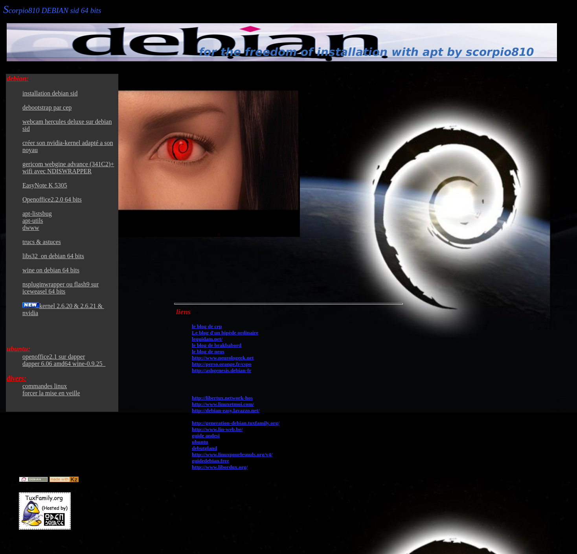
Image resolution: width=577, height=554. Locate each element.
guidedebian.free (210, 461)
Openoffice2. (52, 199)
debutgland (204, 448)
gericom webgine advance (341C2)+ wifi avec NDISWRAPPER (68, 167)
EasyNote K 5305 (44, 185)
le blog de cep (207, 326)
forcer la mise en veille (51, 393)
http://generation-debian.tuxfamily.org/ (235, 423)
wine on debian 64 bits (50, 270)
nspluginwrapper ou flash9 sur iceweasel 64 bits (60, 288)
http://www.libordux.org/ (220, 467)
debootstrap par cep (47, 107)
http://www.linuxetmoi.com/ (223, 404)
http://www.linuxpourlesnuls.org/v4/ (232, 454)
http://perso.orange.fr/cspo (222, 364)
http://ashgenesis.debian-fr (221, 370)
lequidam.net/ (207, 339)
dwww (30, 227)
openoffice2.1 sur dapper (53, 356)
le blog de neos (208, 351)
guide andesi (206, 435)
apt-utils (32, 220)
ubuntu (200, 442)
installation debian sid (49, 93)
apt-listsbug (37, 213)
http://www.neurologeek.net (223, 358)
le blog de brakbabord (216, 345)
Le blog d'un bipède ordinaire (225, 333)
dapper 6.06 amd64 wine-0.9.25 (64, 363)
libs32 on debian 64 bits (53, 256)
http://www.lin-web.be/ (217, 429)
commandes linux (44, 386)
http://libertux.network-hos (222, 398)
